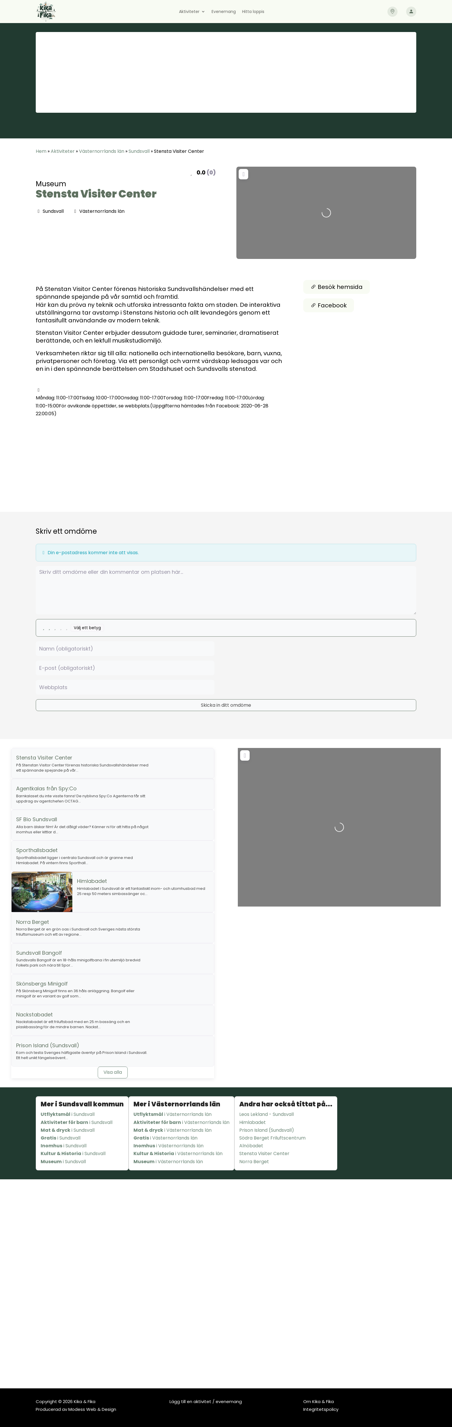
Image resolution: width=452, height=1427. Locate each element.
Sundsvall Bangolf (39, 952)
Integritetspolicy (320, 1409)
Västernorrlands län (101, 151)
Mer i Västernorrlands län (176, 1104)
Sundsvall (139, 151)
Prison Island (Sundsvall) (47, 1045)
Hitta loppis (253, 12)
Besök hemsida (336, 287)
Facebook (328, 305)
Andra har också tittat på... (285, 1104)
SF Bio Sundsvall (36, 819)
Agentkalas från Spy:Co (46, 788)
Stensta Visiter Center (96, 194)
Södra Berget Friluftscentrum (272, 1138)
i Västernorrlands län (172, 1114)
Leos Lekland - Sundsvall (266, 1114)
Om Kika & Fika (318, 1401)
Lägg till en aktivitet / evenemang (206, 1401)
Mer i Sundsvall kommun (82, 1104)
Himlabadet (92, 881)
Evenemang (224, 12)
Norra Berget (32, 922)
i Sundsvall (68, 1114)
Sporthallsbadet (37, 850)
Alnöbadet (251, 1145)
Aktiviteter (189, 12)
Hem (41, 151)
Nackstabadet (34, 1014)
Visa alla (112, 1072)
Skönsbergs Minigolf (42, 983)
